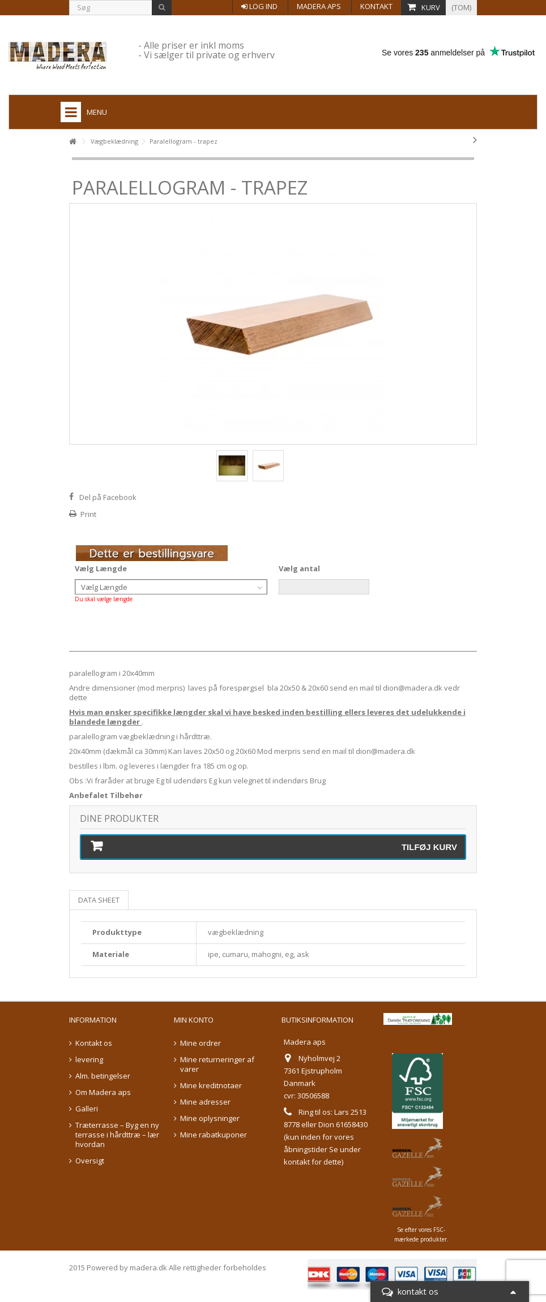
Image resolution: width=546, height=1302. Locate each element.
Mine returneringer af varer (217, 1064)
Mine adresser (205, 1102)
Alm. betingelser (102, 1076)
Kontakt (376, 6)
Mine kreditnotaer (211, 1085)
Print (88, 514)
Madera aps (319, 6)
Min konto (194, 1020)
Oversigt (89, 1161)
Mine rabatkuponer (213, 1135)
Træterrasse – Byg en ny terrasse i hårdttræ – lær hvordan (117, 1134)
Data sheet (99, 900)
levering (89, 1059)
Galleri (86, 1109)
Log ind (259, 6)
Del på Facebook (107, 497)
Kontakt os (93, 1043)
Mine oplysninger (210, 1118)
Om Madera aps (103, 1092)
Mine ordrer (200, 1043)
